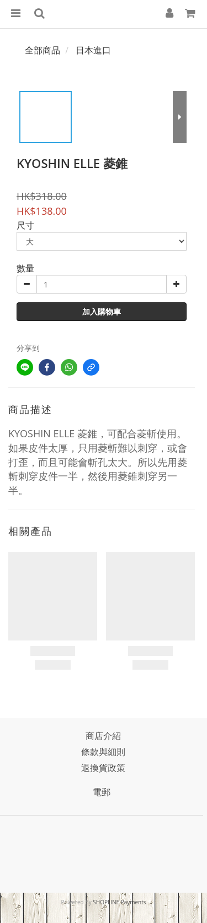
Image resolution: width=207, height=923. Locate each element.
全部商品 (42, 50)
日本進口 (93, 50)
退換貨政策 (103, 768)
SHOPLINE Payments (119, 902)
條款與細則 (103, 752)
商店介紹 (103, 736)
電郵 (101, 792)
